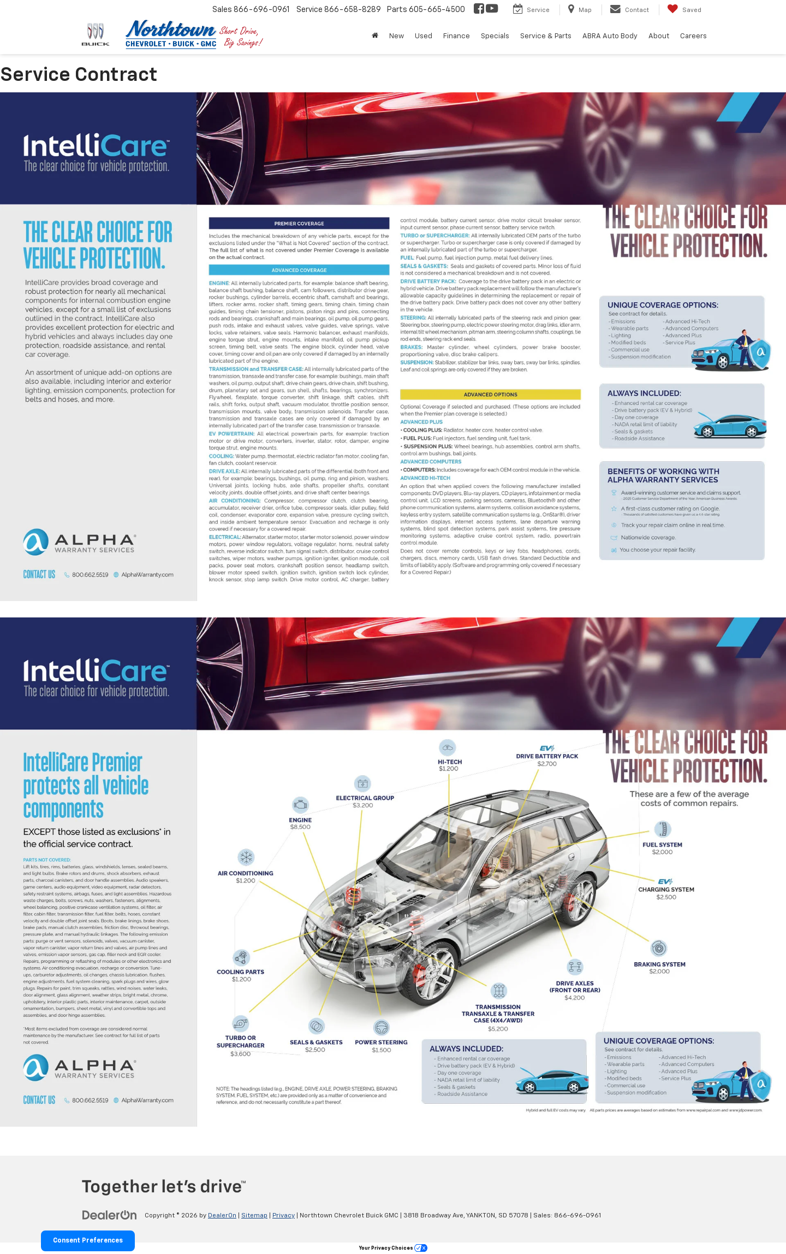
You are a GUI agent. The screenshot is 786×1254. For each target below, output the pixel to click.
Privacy (283, 1215)
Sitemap (254, 1215)
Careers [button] (693, 36)
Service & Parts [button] (545, 36)
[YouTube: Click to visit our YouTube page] (492, 10)
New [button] (396, 36)
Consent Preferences (88, 1241)
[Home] (375, 36)
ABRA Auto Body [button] (610, 36)
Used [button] (423, 36)
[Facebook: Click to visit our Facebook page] (479, 10)
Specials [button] (495, 36)
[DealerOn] (110, 1215)
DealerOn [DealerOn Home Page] (222, 1215)
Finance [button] (456, 36)
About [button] (658, 36)
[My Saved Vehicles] (684, 9)
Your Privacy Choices (393, 1248)
